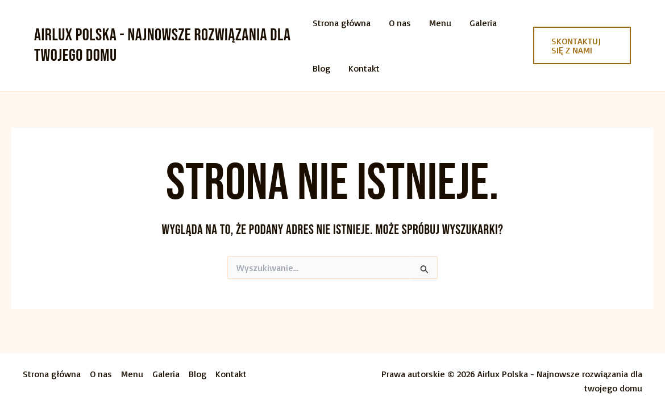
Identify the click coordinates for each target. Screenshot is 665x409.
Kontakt (364, 68)
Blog (321, 68)
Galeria (483, 22)
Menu (440, 22)
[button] (582, 45)
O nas (400, 22)
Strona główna (342, 22)
